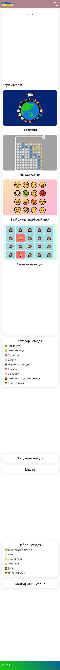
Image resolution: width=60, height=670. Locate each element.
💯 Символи (10, 359)
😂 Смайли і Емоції (14, 350)
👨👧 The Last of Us (14, 573)
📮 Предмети (11, 355)
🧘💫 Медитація (13, 559)
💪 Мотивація (11, 563)
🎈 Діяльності (11, 369)
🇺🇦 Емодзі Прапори (14, 383)
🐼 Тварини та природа (16, 364)
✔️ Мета (8, 554)
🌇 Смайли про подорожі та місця (22, 378)
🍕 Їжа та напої (12, 373)
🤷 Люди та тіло (13, 346)
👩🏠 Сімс (9, 568)
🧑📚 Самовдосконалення (18, 549)
